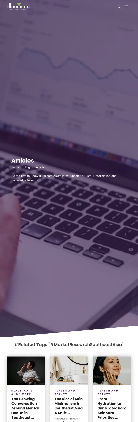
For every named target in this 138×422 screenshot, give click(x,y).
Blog (27, 167)
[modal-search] (119, 7)
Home (15, 167)
